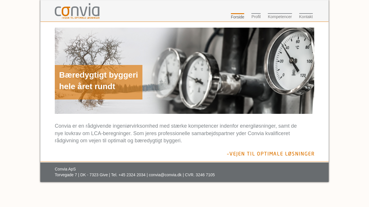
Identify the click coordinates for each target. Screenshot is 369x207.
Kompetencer (280, 16)
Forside (237, 17)
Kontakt (306, 16)
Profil (256, 16)
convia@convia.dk (165, 174)
